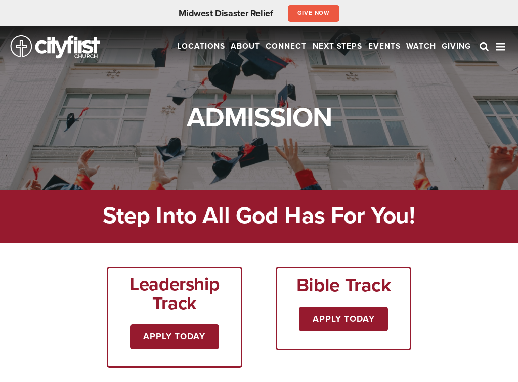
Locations (201, 46)
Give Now (313, 12)
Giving (456, 46)
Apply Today (174, 336)
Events (384, 46)
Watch (421, 46)
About (245, 46)
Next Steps (338, 46)
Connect (286, 46)
